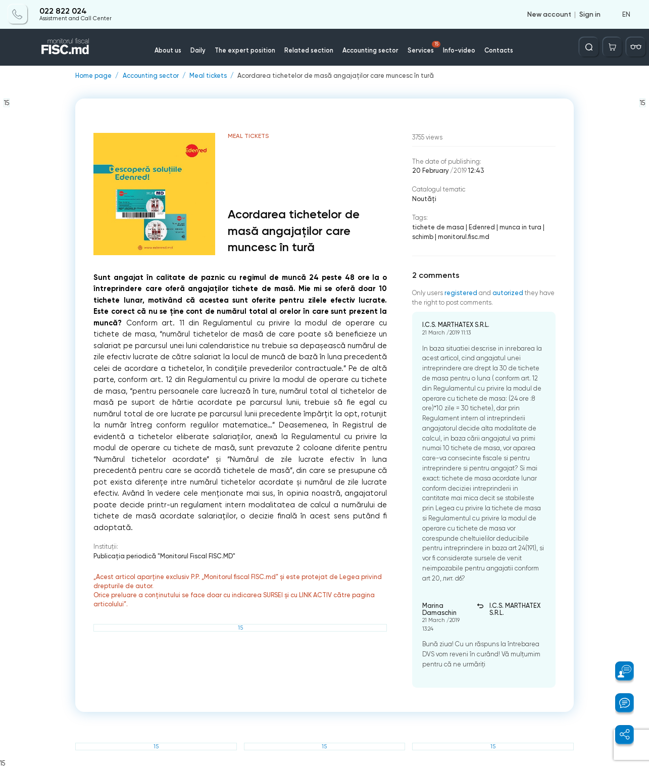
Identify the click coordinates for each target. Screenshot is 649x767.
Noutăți (424, 199)
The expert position (245, 50)
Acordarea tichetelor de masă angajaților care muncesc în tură (335, 76)
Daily (198, 50)
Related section (308, 50)
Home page (93, 76)
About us (168, 50)
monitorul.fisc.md (463, 237)
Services (424, 47)
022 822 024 (63, 11)
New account (549, 14)
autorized (507, 293)
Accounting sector (370, 50)
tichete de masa (438, 227)
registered (460, 293)
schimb (422, 237)
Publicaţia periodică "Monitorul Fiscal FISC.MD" (164, 556)
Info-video (459, 50)
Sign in (590, 14)
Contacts (498, 50)
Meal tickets (208, 76)
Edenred (482, 227)
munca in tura (520, 227)
